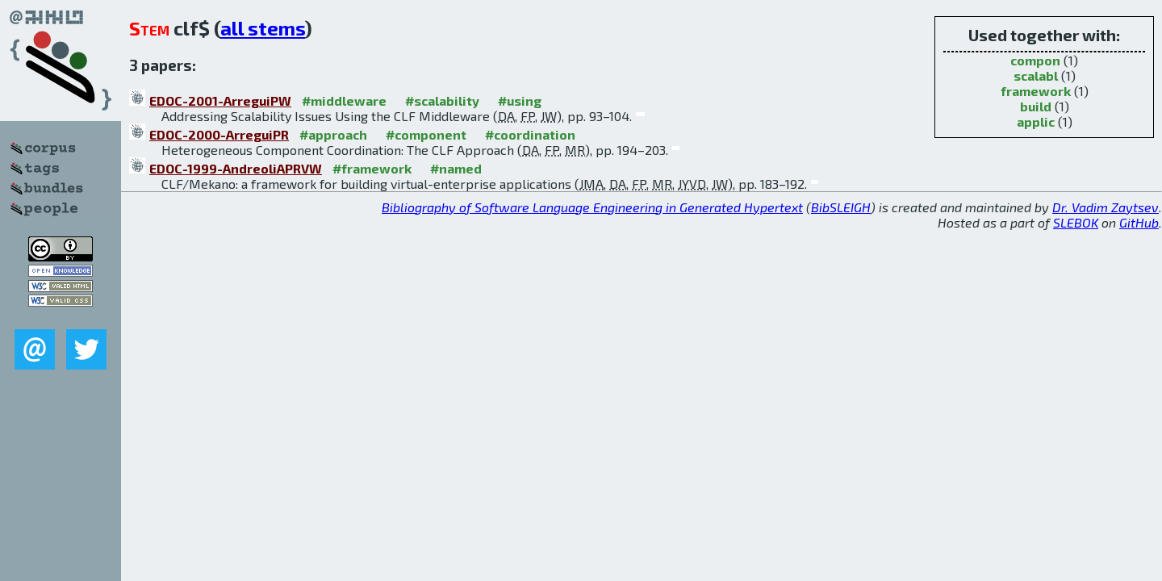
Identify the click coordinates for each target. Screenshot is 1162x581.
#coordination (530, 134)
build (1035, 106)
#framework (372, 168)
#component (426, 134)
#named (456, 168)
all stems (262, 28)
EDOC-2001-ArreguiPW (220, 100)
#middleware (344, 100)
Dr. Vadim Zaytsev (1105, 207)
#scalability (442, 100)
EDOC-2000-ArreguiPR (219, 134)
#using (519, 100)
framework (1036, 90)
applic (1036, 121)
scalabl (1036, 75)
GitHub (1139, 222)
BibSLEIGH (841, 207)
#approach (333, 134)
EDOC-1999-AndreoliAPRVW (235, 168)
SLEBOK (1075, 222)
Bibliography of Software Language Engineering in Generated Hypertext (592, 207)
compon (1035, 60)
